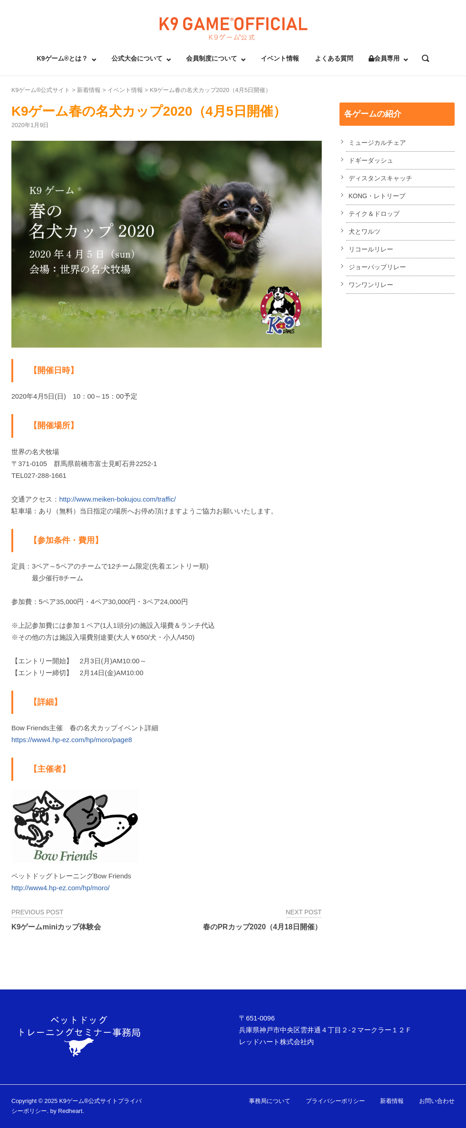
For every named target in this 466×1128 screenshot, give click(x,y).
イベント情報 (280, 58)
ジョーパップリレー (377, 267)
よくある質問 (334, 58)
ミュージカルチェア (377, 142)
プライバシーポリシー (335, 1100)
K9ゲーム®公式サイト (40, 90)
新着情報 (89, 90)
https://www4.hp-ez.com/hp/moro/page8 (71, 739)
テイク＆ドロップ (374, 213)
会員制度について (211, 58)
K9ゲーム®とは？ (62, 58)
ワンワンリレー (371, 284)
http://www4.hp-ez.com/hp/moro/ (60, 888)
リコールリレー (371, 249)
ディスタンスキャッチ (380, 178)
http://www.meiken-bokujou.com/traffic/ (117, 499)
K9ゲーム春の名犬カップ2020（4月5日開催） (210, 90)
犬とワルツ (364, 231)
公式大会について (136, 58)
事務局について (269, 1100)
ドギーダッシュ (371, 160)
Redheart (70, 1110)
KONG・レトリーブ (377, 196)
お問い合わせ (437, 1100)
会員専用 (384, 58)
